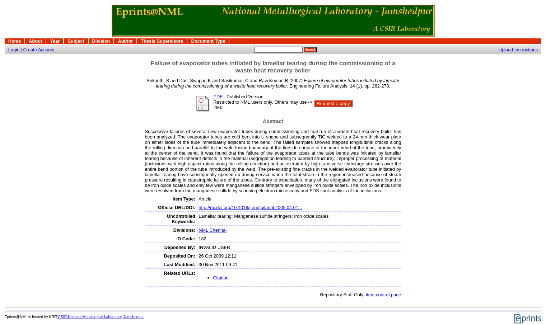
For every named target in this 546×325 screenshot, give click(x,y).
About (35, 41)
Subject (75, 41)
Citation (220, 278)
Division (101, 41)
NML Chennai (213, 230)
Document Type (208, 41)
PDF (218, 96)
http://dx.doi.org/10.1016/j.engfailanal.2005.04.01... (250, 207)
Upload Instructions (518, 49)
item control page (383, 294)
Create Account (39, 49)
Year (55, 41)
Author (125, 41)
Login (13, 49)
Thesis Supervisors (162, 41)
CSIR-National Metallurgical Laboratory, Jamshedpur (101, 317)
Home (14, 41)
